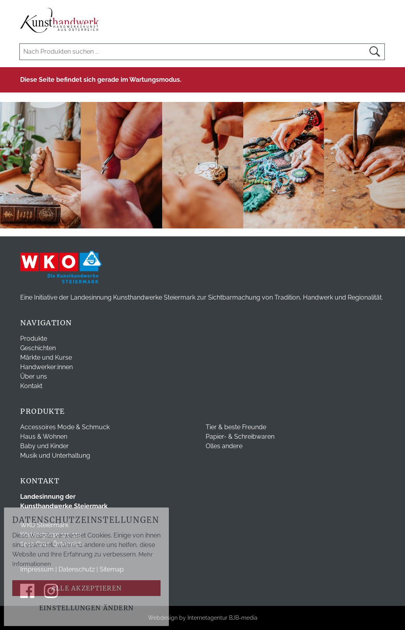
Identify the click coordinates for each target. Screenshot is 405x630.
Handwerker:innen (46, 367)
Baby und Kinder (44, 446)
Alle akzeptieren (86, 588)
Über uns (33, 376)
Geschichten (38, 348)
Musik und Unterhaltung (55, 455)
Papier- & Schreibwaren (240, 436)
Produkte (33, 338)
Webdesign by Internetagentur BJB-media (202, 618)
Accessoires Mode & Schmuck (65, 427)
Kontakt (31, 386)
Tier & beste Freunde (236, 427)
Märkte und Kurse (46, 357)
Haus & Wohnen (43, 436)
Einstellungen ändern (86, 608)
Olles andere (224, 446)
